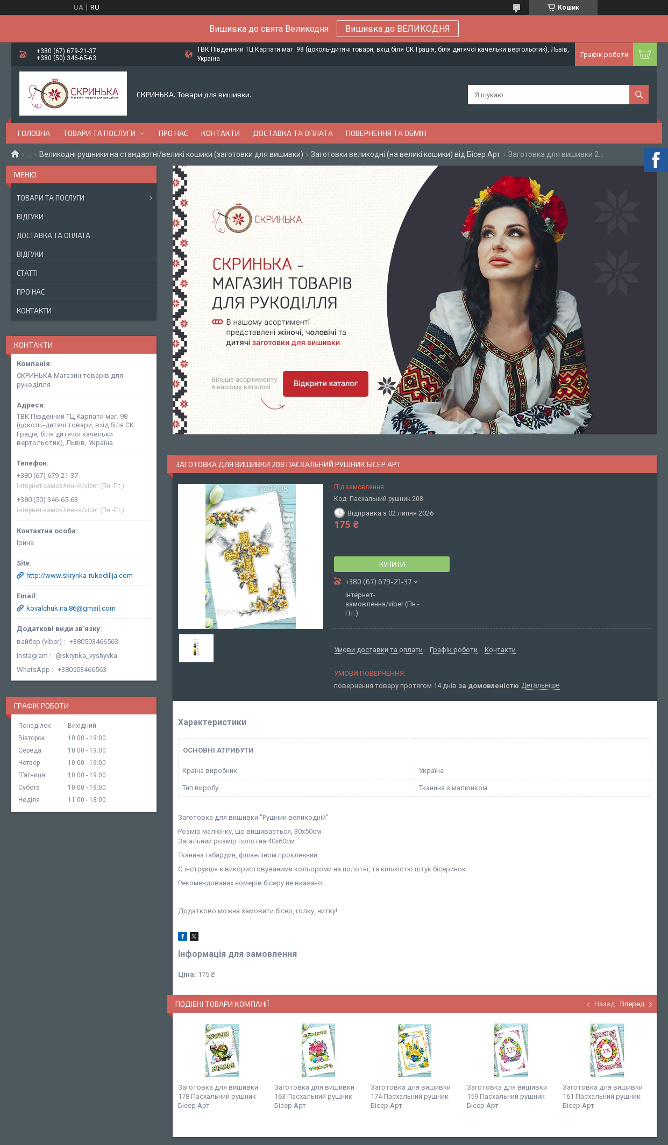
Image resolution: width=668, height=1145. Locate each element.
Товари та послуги (99, 133)
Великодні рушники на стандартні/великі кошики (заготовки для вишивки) (171, 154)
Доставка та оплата (293, 133)
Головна (34, 133)
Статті (27, 273)
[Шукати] (639, 94)
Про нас (173, 133)
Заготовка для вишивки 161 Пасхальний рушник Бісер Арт (603, 1096)
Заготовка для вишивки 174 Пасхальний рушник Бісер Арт (411, 1096)
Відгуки (30, 216)
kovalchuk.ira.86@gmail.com (71, 608)
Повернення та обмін (386, 133)
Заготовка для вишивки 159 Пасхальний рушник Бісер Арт (507, 1096)
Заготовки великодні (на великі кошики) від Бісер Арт (405, 154)
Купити (392, 564)
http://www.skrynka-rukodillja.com (79, 575)
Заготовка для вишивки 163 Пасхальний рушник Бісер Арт (314, 1096)
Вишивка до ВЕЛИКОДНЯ (397, 29)
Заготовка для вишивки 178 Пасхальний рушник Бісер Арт (218, 1096)
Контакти (220, 133)
